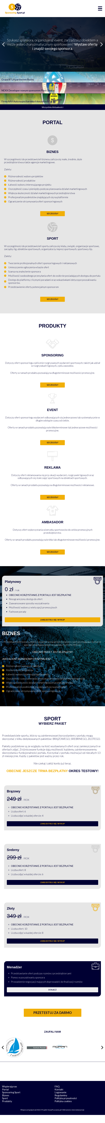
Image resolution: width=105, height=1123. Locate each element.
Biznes (5, 1103)
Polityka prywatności (66, 1106)
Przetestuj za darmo (52, 1013)
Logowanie (60, 1100)
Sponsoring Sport (11, 1100)
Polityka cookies (63, 1109)
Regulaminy (61, 1103)
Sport (5, 1106)
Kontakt (59, 1097)
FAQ (57, 1094)
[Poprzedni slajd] (3, 44)
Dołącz (52, 989)
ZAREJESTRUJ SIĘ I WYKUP (52, 620)
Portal (5, 1097)
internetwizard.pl (78, 1118)
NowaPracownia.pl (54, 1118)
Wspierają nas (9, 1094)
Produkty (7, 1109)
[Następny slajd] (101, 44)
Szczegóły (52, 213)
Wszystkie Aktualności (52, 107)
